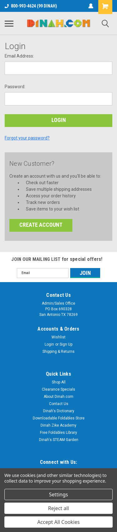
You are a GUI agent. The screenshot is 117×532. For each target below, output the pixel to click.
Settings (58, 494)
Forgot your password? (27, 137)
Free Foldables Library (58, 432)
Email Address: (19, 55)
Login (49, 344)
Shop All (59, 382)
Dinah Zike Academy (58, 425)
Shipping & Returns (58, 351)
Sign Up (66, 344)
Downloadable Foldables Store (59, 418)
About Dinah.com (58, 396)
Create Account (40, 224)
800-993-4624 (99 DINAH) (31, 5)
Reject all (58, 508)
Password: (15, 86)
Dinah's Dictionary (58, 411)
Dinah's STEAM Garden (58, 440)
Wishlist (58, 337)
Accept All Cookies (58, 522)
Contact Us (58, 404)
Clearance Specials (58, 389)
